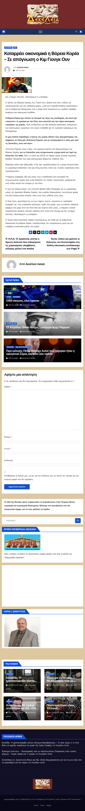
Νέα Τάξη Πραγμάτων (23, 347)
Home (36, 805)
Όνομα (8, 437)
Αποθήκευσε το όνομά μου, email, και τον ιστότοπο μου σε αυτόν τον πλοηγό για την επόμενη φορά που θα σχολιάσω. (41, 478)
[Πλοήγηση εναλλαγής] (40, 32)
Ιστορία (9, 323)
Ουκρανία (50, 674)
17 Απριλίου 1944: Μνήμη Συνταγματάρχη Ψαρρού (37, 327)
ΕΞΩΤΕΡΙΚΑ (8, 47)
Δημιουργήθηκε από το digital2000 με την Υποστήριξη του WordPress (29, 799)
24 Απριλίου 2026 (16, 685)
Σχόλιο (8, 387)
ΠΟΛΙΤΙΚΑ (10, 701)
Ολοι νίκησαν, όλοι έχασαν (22, 300)
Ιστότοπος (8, 460)
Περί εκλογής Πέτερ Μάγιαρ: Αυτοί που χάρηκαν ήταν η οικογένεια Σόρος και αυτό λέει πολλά (40, 352)
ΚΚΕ (15, 47)
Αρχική (48, 805)
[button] (76, 31)
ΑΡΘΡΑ (9, 297)
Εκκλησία (10, 674)
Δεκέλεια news (22, 67)
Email (7, 449)
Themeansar (75, 799)
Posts (42, 805)
